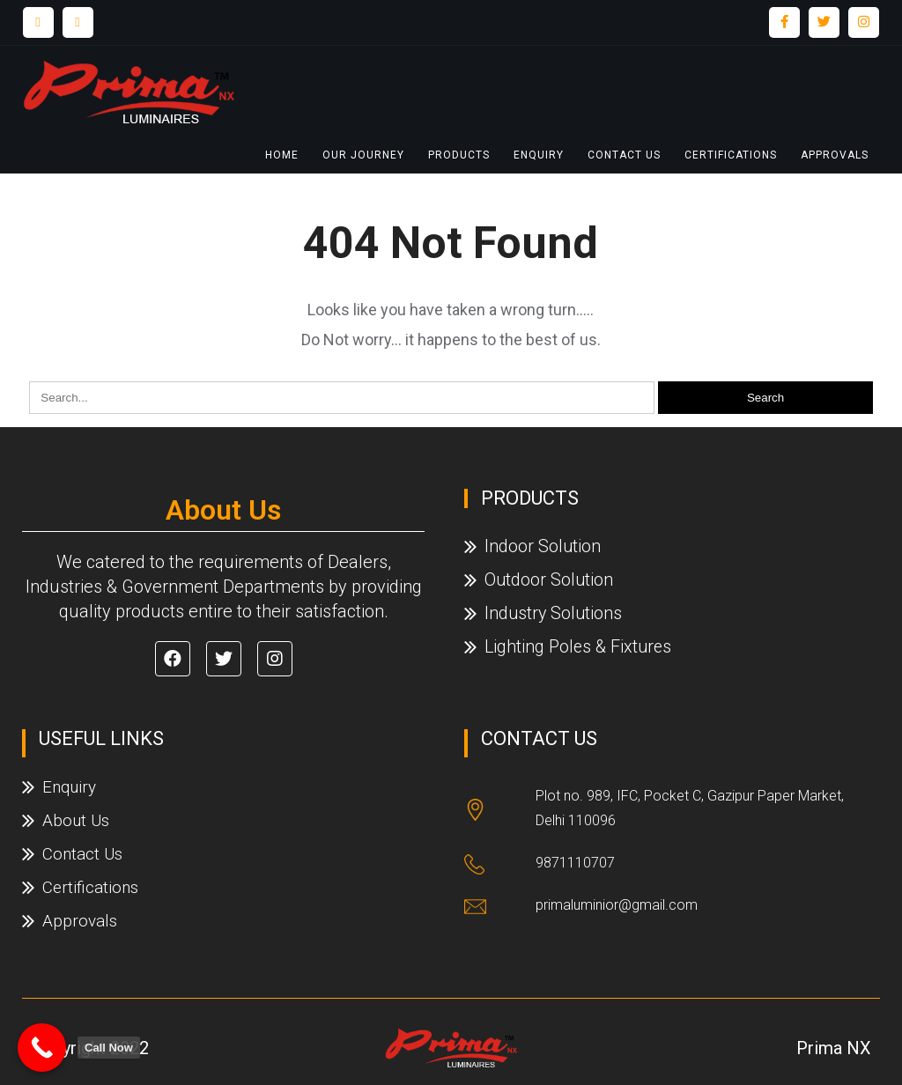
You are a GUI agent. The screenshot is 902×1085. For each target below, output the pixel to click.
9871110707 (575, 862)
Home (282, 155)
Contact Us (624, 155)
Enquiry (539, 155)
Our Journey (363, 155)
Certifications (730, 155)
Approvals (835, 155)
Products (459, 155)
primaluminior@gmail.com (617, 905)
